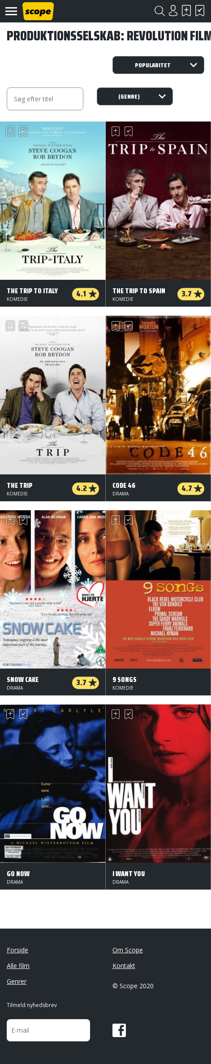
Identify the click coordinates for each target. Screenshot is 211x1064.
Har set (200, 10)
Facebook (119, 1030)
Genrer (16, 981)
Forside (17, 950)
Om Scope (127, 950)
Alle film (18, 965)
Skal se (186, 10)
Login (173, 10)
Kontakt (123, 965)
